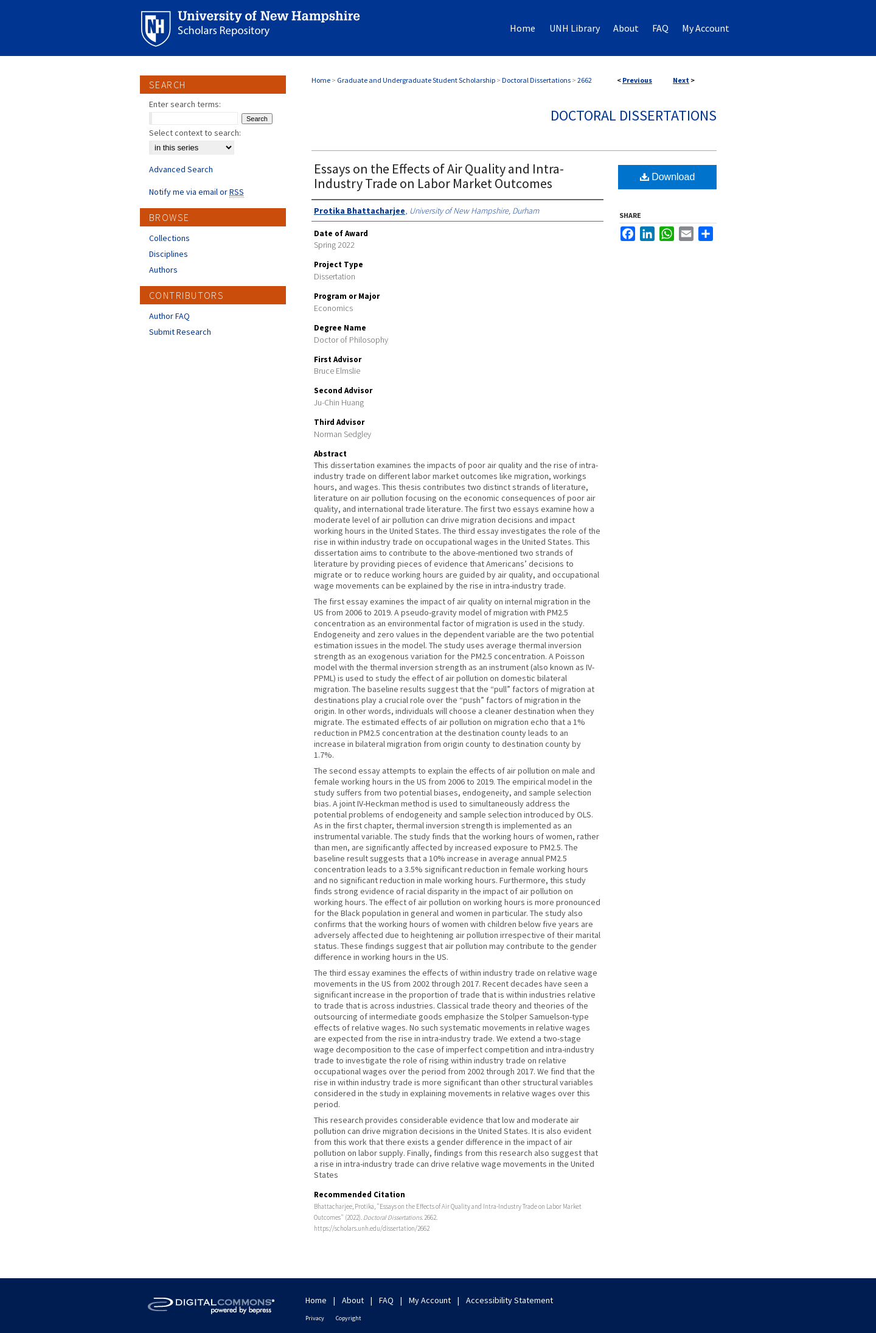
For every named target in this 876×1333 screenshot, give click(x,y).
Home (320, 80)
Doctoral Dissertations (536, 80)
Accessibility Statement (509, 1300)
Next (681, 80)
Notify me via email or (196, 191)
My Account (430, 1300)
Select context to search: (195, 132)
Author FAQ (169, 315)
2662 (584, 80)
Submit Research (180, 331)
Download (667, 177)
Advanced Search (181, 169)
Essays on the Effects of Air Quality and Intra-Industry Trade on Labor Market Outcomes (439, 176)
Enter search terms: (185, 104)
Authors (163, 269)
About (353, 1300)
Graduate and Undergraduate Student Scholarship (416, 80)
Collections (169, 238)
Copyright (348, 1318)
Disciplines (168, 253)
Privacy (314, 1318)
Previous (637, 80)
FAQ (386, 1300)
